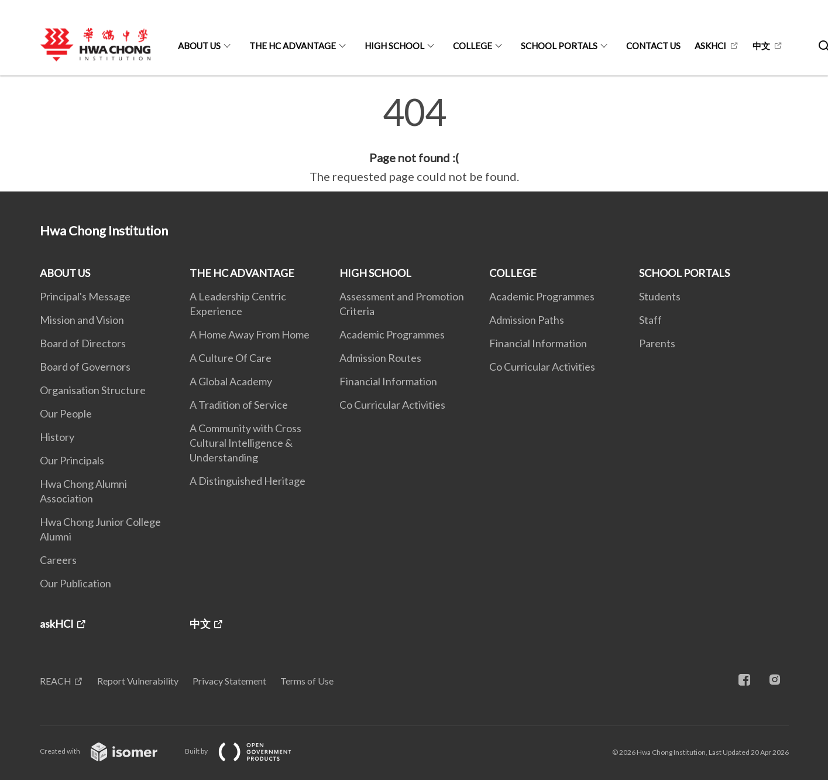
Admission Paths (526, 319)
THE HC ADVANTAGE (292, 45)
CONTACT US (653, 45)
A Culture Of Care (231, 357)
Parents (657, 343)
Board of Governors (85, 366)
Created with (108, 751)
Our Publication (75, 583)
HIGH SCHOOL (394, 45)
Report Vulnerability (137, 680)
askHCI (710, 45)
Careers (58, 559)
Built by (247, 751)
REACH (55, 680)
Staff (650, 319)
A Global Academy (231, 381)
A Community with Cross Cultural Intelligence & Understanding (245, 443)
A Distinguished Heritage (247, 480)
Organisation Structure (93, 390)
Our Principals (72, 460)
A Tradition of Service (239, 404)
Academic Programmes (392, 334)
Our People (66, 413)
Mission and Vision (82, 319)
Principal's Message (85, 296)
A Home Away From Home (250, 334)
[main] (414, 139)
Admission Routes (380, 357)
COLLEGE (472, 45)
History (57, 436)
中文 (761, 45)
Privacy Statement (229, 680)
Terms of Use (307, 680)
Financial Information (388, 381)
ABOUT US (199, 45)
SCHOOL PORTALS (559, 45)
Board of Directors (83, 343)
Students (660, 296)
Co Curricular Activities (392, 404)
